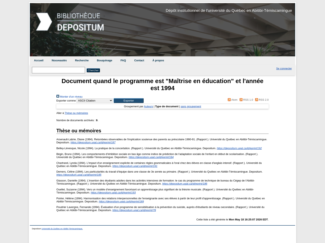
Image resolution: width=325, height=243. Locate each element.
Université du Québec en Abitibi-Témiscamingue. (62, 229)
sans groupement (191, 106)
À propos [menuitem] (158, 60)
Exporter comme (66, 100)
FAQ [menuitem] (123, 60)
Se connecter (284, 68)
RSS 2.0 (261, 99)
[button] (129, 100)
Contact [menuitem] (139, 60)
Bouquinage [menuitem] (104, 60)
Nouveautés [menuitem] (59, 60)
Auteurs (148, 106)
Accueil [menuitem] (39, 60)
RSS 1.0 (245, 99)
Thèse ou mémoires (76, 113)
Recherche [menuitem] (82, 60)
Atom (232, 99)
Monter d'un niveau (69, 96)
